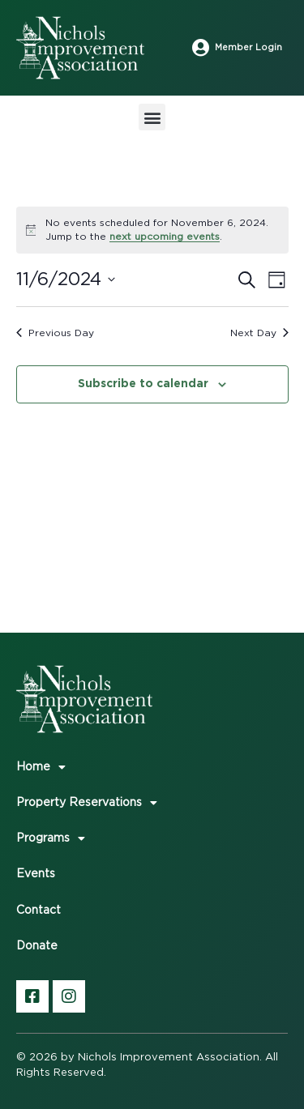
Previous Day (55, 333)
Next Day (259, 333)
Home (41, 767)
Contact (38, 910)
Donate (37, 946)
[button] (152, 117)
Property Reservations (86, 803)
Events (35, 874)
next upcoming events (164, 236)
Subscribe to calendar (143, 383)
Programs (50, 838)
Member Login (248, 47)
